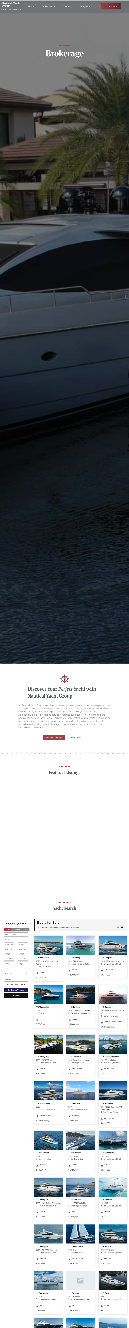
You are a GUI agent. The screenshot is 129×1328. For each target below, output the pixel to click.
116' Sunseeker (42, 958)
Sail (26, 930)
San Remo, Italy (75, 1159)
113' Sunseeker (107, 1103)
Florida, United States (45, 1110)
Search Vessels (16, 990)
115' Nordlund (74, 1007)
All (8, 930)
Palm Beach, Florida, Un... (112, 1063)
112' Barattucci (74, 1200)
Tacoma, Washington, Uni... (80, 1013)
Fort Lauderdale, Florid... (111, 964)
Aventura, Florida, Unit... (46, 1206)
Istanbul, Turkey (43, 1159)
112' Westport (42, 1200)
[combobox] (16, 934)
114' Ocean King (43, 1103)
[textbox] (16, 934)
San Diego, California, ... (78, 1206)
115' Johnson (106, 1007)
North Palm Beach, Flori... (79, 1299)
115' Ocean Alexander (110, 1056)
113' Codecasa (74, 1153)
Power (17, 930)
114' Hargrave (74, 1103)
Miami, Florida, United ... (79, 964)
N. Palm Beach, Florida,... (47, 1299)
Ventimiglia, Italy (76, 1063)
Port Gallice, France (109, 1112)
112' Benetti (106, 1246)
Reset (16, 995)
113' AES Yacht (42, 1153)
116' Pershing (74, 958)
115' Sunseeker (42, 1007)
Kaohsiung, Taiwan (109, 1016)
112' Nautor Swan (75, 1246)
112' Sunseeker (107, 1153)
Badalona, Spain (75, 1253)
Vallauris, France (44, 967)
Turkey (40, 1013)
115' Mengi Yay (42, 1056)
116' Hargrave (106, 958)
